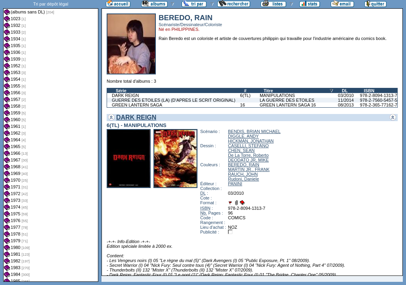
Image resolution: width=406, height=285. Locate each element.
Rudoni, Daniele (243, 179)
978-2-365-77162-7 (378, 105)
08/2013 (346, 105)
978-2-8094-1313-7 (378, 95)
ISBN (369, 90)
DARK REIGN (125, 95)
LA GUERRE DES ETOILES (287, 100)
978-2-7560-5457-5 (378, 100)
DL (345, 90)
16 (242, 105)
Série (121, 90)
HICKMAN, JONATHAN (251, 141)
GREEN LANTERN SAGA (137, 105)
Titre (268, 90)
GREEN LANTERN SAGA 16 (288, 105)
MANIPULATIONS (277, 95)
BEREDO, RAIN (243, 164)
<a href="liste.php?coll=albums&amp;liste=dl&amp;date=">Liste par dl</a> (50, 141)
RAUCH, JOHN (243, 174)
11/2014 (346, 100)
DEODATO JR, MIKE (248, 160)
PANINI (235, 183)
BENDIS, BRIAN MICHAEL (254, 131)
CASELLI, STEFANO (248, 145)
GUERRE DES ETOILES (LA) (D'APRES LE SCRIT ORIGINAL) (174, 100)
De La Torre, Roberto (248, 155)
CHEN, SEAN (241, 150)
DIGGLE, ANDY (243, 136)
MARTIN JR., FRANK (249, 169)
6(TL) (245, 95)
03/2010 (346, 95)
